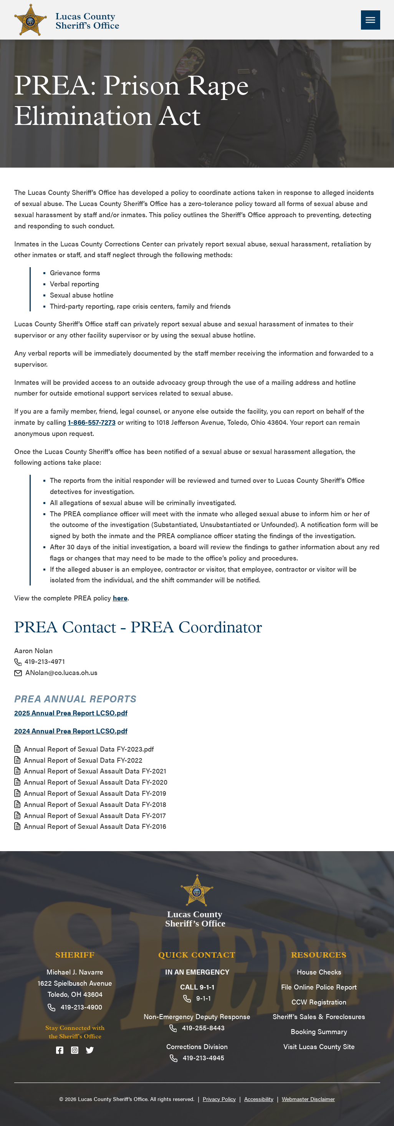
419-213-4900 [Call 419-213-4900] (75, 1006)
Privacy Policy (219, 1099)
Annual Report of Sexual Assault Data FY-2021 (90, 770)
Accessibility (258, 1099)
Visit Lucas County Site (319, 1046)
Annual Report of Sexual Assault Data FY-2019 (90, 793)
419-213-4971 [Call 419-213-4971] (39, 661)
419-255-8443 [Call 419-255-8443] (197, 1027)
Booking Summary (319, 1031)
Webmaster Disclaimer (308, 1099)
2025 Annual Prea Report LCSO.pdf (70, 712)
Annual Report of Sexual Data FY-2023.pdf (84, 748)
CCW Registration (318, 1001)
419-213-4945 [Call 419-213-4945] (197, 1057)
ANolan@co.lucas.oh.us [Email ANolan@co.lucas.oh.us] (56, 672)
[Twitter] (90, 1049)
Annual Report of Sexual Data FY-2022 (78, 760)
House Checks (319, 971)
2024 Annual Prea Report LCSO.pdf (70, 730)
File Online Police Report (319, 986)
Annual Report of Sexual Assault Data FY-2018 (90, 804)
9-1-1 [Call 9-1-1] (197, 998)
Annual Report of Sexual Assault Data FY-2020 (90, 782)
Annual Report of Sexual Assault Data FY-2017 (90, 815)
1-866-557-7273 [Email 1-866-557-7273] (92, 422)
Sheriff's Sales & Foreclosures (319, 1016)
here (120, 597)
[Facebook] (59, 1049)
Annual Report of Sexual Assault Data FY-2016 (90, 826)
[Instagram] (74, 1049)
